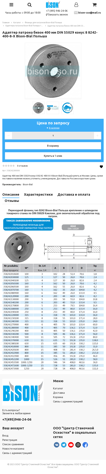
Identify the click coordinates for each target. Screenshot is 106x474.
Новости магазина (13, 448)
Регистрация (9, 440)
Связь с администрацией (68, 401)
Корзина (58, 397)
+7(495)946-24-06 (16, 419)
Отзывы (12, 201)
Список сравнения (13, 444)
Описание (10, 194)
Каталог (58, 388)
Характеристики (38, 194)
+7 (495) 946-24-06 (57, 10)
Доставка (59, 392)
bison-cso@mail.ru (89, 12)
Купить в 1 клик (53, 155)
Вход (5, 435)
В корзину (53, 145)
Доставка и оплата (73, 194)
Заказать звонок (57, 14)
